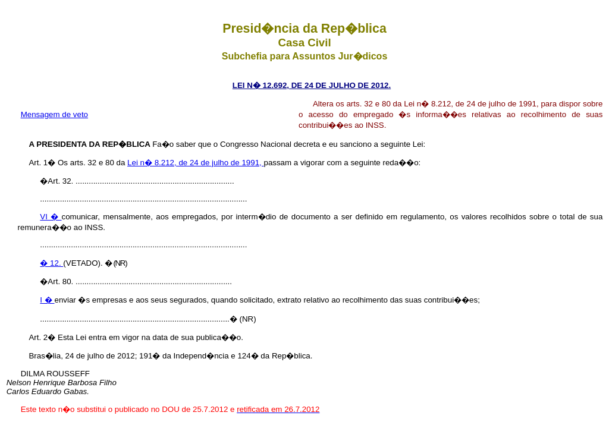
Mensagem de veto (54, 114)
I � (47, 299)
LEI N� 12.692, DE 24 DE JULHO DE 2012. (312, 85)
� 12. (51, 263)
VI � (50, 216)
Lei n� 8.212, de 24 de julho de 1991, (195, 162)
